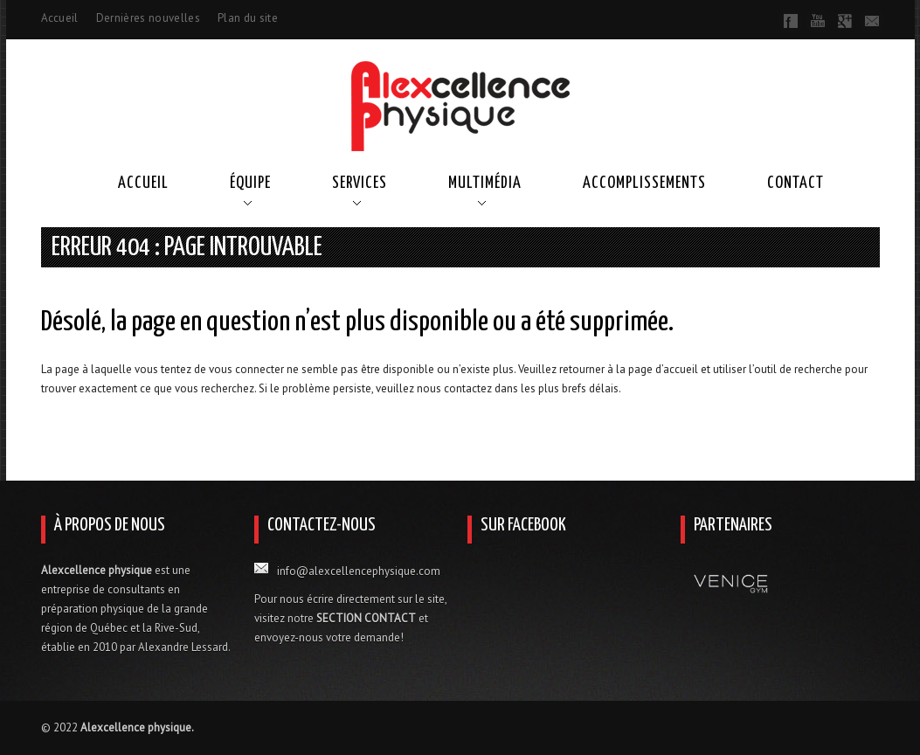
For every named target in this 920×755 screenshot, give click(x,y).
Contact (795, 183)
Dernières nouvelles (148, 17)
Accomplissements (644, 183)
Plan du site (248, 17)
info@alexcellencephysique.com (358, 571)
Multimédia (485, 183)
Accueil (60, 17)
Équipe (250, 183)
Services (359, 183)
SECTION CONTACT (366, 618)
